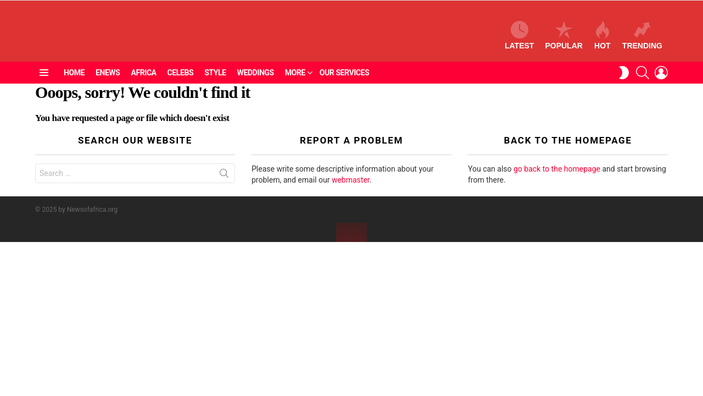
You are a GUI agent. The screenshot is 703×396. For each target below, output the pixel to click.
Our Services (345, 84)
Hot (602, 41)
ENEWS (108, 84)
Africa (143, 84)
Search (224, 186)
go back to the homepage (557, 179)
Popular (563, 41)
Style (215, 84)
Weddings (255, 84)
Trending (642, 41)
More (295, 84)
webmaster (351, 190)
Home (74, 84)
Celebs (181, 84)
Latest (519, 41)
